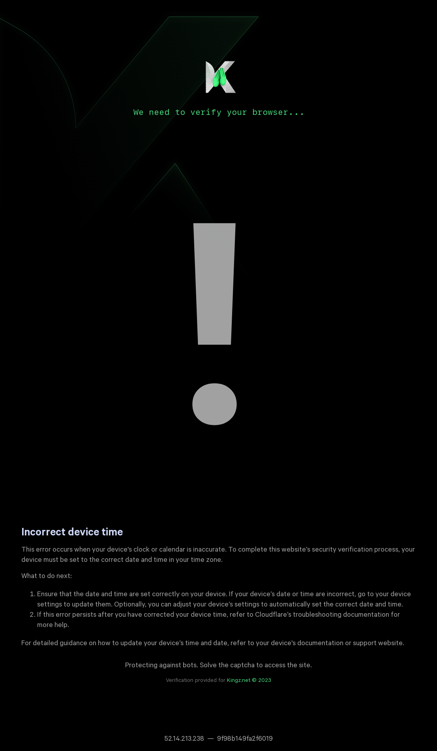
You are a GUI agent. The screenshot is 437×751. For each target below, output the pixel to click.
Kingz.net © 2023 (249, 681)
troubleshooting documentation (341, 616)
